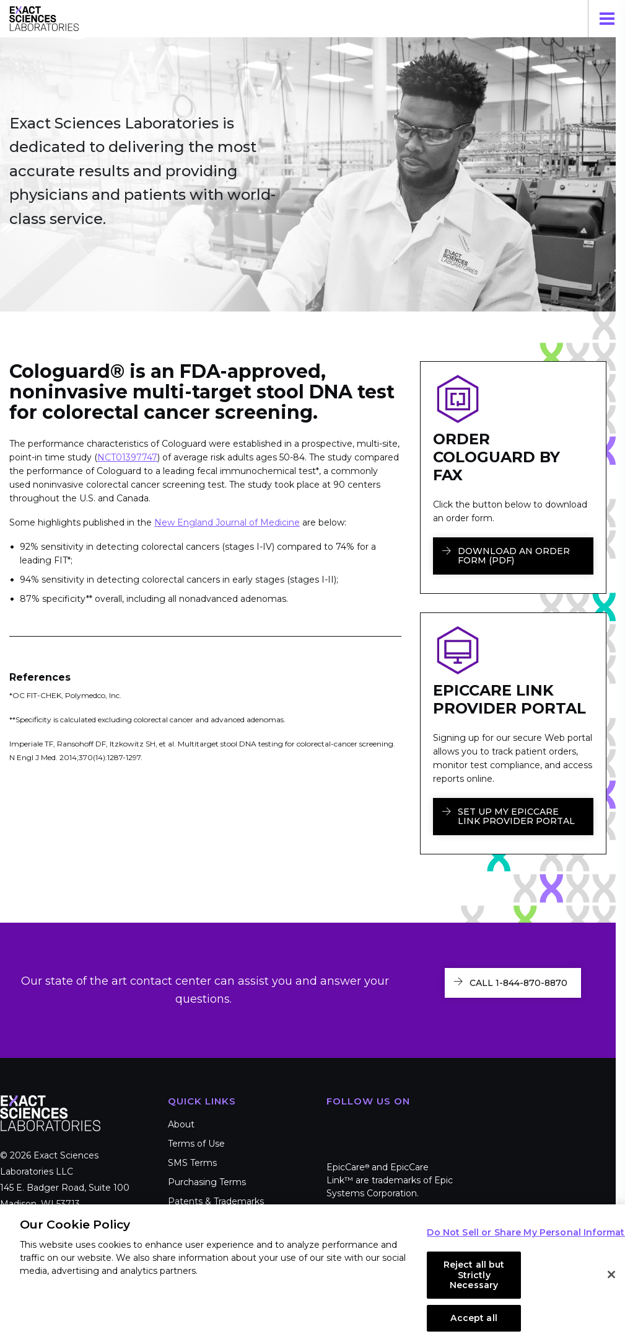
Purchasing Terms (207, 1182)
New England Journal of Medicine (227, 522)
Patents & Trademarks (216, 1201)
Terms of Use (196, 1143)
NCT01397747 (127, 457)
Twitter (375, 1127)
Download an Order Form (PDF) (514, 555)
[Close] (611, 1274)
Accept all (473, 1318)
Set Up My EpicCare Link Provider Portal (516, 816)
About (181, 1124)
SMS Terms (192, 1162)
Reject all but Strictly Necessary (474, 1275)
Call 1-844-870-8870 (518, 982)
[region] (312, 1274)
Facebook (337, 1127)
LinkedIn (412, 1127)
